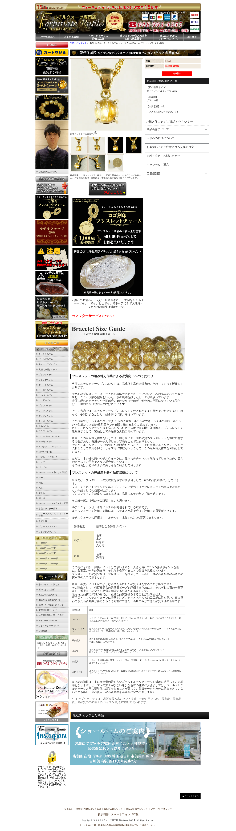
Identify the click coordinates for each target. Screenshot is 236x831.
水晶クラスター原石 (48, 508)
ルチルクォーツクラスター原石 (53, 503)
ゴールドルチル (46, 359)
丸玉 (41, 488)
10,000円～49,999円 (47, 548)
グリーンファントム (48, 526)
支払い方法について (48, 595)
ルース (42, 477)
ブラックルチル (46, 374)
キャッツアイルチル (48, 364)
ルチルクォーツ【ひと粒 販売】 (53, 472)
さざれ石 (43, 521)
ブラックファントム (48, 531)
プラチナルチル (46, 380)
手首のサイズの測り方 (49, 584)
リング (42, 462)
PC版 (135, 814)
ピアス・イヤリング (48, 457)
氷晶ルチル (44, 426)
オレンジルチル (46, 416)
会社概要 (192, 37)
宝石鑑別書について (48, 610)
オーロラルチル (46, 390)
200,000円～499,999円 (48, 563)
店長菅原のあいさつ (48, 172)
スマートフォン (120, 814)
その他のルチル (46, 441)
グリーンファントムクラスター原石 (53, 514)
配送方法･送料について (49, 600)
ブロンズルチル (46, 411)
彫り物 (42, 498)
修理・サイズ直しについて (51, 605)
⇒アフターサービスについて (93, 316)
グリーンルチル (46, 385)
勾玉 (41, 482)
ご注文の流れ (47, 37)
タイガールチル (46, 421)
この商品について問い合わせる (163, 112)
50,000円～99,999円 (47, 553)
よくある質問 (71, 37)
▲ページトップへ (190, 796)
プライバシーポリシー (49, 626)
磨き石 (42, 493)
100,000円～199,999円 (48, 558)
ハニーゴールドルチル (49, 436)
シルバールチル (46, 395)
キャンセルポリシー (48, 620)
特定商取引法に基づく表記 (51, 615)
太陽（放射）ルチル (48, 369)
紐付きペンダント (47, 452)
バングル (43, 467)
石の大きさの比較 (47, 589)
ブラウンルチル (46, 405)
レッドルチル (45, 400)
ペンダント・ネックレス (50, 446)
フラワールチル (46, 431)
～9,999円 (43, 543)
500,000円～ (44, 568)
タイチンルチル (46, 354)
